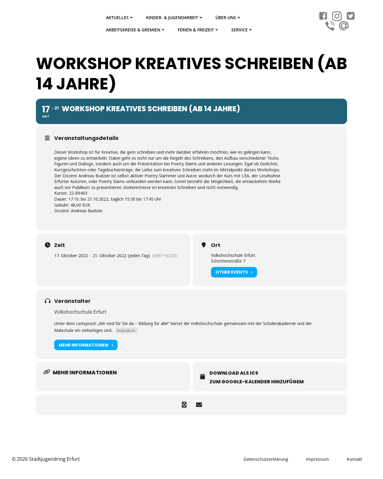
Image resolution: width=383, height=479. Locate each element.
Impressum (317, 459)
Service (242, 30)
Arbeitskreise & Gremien (136, 30)
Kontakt (354, 459)
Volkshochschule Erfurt (80, 312)
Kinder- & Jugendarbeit (174, 17)
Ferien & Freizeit (198, 30)
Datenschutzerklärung (266, 459)
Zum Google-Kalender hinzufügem (256, 381)
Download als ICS (233, 373)
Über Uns (228, 17)
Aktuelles (120, 17)
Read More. (126, 330)
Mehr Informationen (86, 345)
